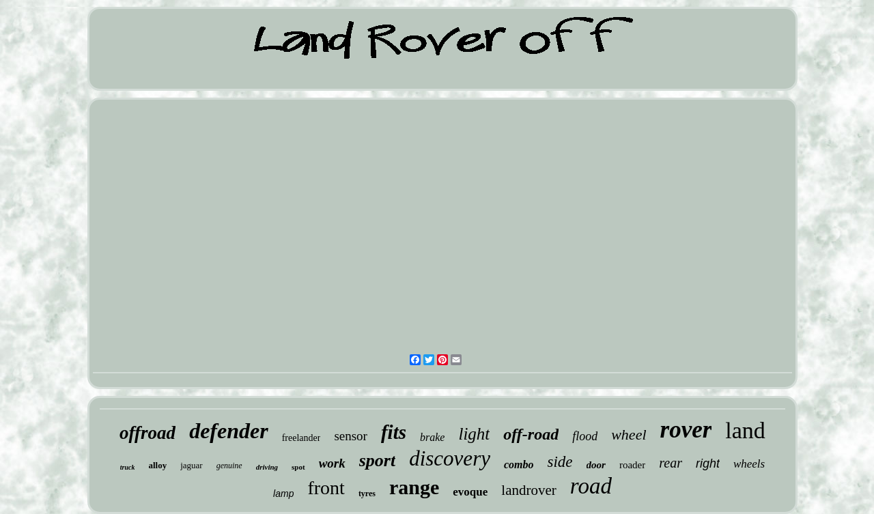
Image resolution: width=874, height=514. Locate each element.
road (591, 486)
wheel (628, 434)
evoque (470, 491)
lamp (283, 493)
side (560, 461)
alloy (157, 465)
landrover (528, 490)
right (708, 463)
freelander (301, 438)
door (596, 464)
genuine (229, 465)
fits (393, 432)
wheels (749, 463)
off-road (531, 434)
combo (519, 464)
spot (298, 467)
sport (377, 460)
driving (267, 467)
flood (584, 436)
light (474, 434)
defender (228, 430)
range (414, 487)
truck (127, 467)
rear (670, 462)
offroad (147, 433)
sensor (350, 436)
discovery (449, 458)
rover (686, 429)
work (332, 463)
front (325, 487)
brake (432, 437)
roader (632, 464)
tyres (367, 493)
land (745, 430)
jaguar (191, 465)
